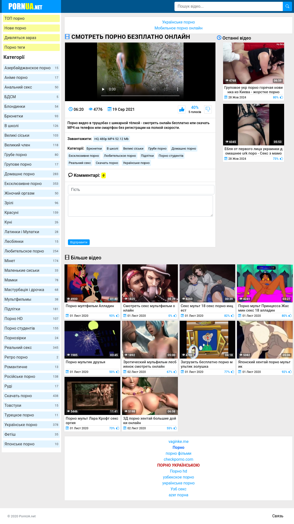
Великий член (31, 145)
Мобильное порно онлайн (178, 28)
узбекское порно (178, 477)
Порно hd (178, 471)
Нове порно (15, 28)
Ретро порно (31, 357)
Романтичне (31, 367)
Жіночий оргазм (31, 193)
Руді (31, 386)
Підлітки (31, 309)
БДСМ (31, 96)
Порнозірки (31, 338)
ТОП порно (14, 18)
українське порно (178, 483)
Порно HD (31, 318)
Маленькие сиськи (31, 270)
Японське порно (31, 444)
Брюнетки (31, 116)
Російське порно (31, 376)
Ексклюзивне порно (31, 183)
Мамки (31, 280)
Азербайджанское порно (31, 68)
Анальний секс (31, 87)
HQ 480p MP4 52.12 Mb (111, 139)
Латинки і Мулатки (31, 231)
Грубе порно (31, 154)
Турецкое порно (31, 415)
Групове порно (31, 164)
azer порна (179, 495)
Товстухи (31, 405)
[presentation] (105, 227)
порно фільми (178, 453)
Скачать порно (31, 395)
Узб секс (178, 489)
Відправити (78, 242)
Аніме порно (31, 77)
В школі (31, 125)
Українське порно (31, 424)
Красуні (31, 212)
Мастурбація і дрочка (31, 289)
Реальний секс (31, 347)
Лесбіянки (31, 241)
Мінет (31, 260)
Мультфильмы (31, 299)
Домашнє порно (31, 174)
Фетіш (31, 434)
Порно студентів (31, 328)
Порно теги (14, 47)
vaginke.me (178, 441)
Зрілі (31, 203)
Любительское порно (31, 251)
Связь (277, 516)
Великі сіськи (31, 135)
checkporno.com (178, 459)
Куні (31, 222)
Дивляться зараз (20, 37)
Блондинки (31, 106)
